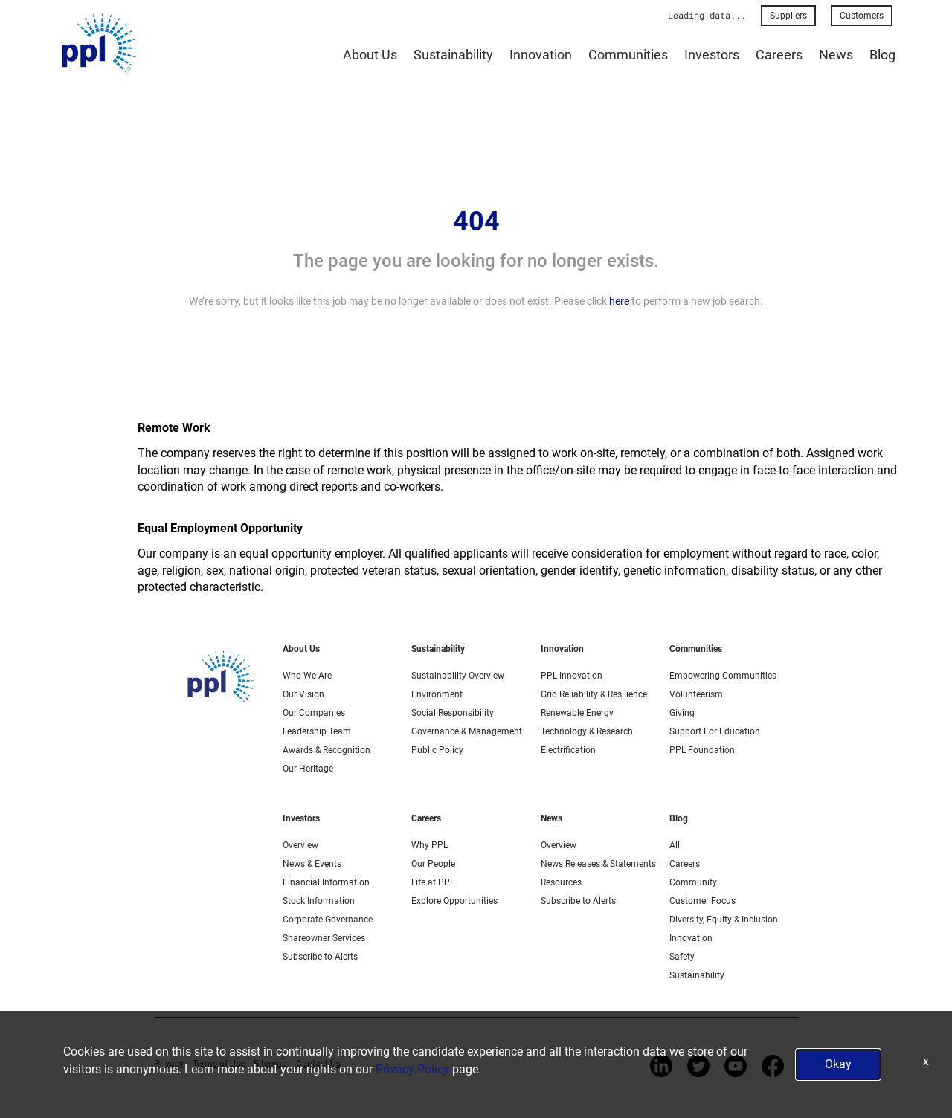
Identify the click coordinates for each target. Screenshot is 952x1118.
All (674, 845)
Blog (882, 54)
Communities (628, 54)
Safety (682, 956)
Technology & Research (587, 731)
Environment (437, 694)
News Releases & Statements (598, 864)
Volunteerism (696, 694)
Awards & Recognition (326, 750)
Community (693, 882)
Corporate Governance (328, 919)
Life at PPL (432, 882)
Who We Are (307, 676)
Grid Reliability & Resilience (594, 694)
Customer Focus (702, 901)
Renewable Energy (577, 713)
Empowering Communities (722, 676)
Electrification (568, 750)
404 (476, 221)
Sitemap (270, 1064)
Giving (682, 713)
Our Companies (314, 713)
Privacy (169, 1064)
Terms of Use (219, 1064)
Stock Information (319, 901)
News (836, 54)
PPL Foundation (702, 750)
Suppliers (788, 15)
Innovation (540, 54)
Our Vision (303, 694)
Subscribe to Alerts (320, 956)
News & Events (312, 864)
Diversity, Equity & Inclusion (723, 919)
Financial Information (326, 882)
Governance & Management (466, 731)
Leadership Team (317, 731)
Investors (711, 54)
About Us (370, 54)
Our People (433, 864)
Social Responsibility (452, 713)
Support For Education (714, 731)
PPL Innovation (571, 676)
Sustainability (453, 54)
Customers (862, 15)
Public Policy (437, 750)
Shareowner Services (324, 938)
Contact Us (318, 1064)
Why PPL (429, 845)
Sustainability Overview (457, 676)
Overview (300, 845)
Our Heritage (308, 768)
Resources (561, 882)
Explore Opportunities (454, 901)
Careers (779, 54)
